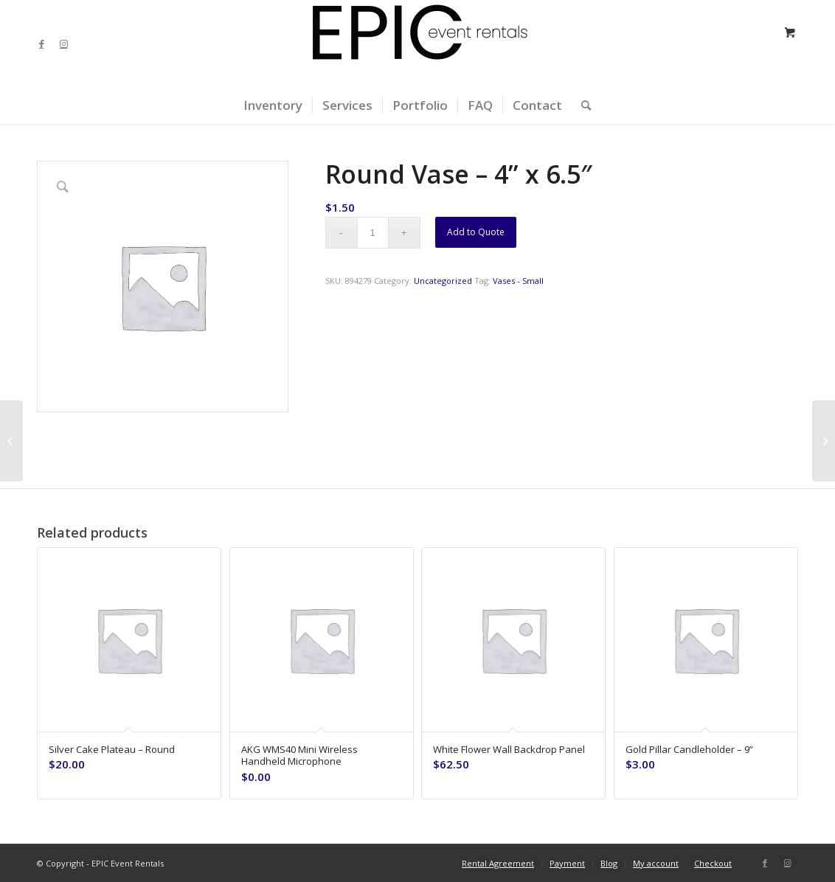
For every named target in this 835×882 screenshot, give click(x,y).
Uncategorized (443, 280)
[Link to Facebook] (41, 43)
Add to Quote (476, 232)
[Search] (581, 105)
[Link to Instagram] (63, 43)
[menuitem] (273, 105)
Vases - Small (518, 280)
